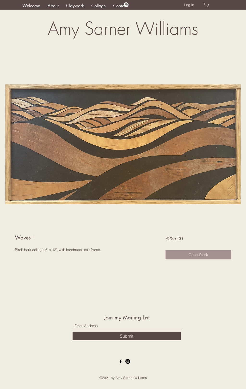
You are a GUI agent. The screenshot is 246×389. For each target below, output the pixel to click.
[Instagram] (126, 4)
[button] (206, 4)
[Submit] (127, 336)
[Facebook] (120, 361)
